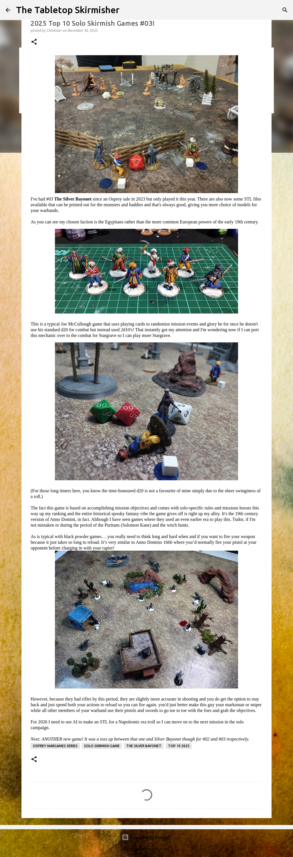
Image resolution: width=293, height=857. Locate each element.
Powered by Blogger (146, 837)
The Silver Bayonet (143, 746)
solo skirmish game (102, 746)
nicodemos (160, 849)
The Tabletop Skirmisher (68, 10)
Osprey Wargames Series (55, 746)
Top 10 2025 (178, 746)
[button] (34, 42)
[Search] (285, 10)
